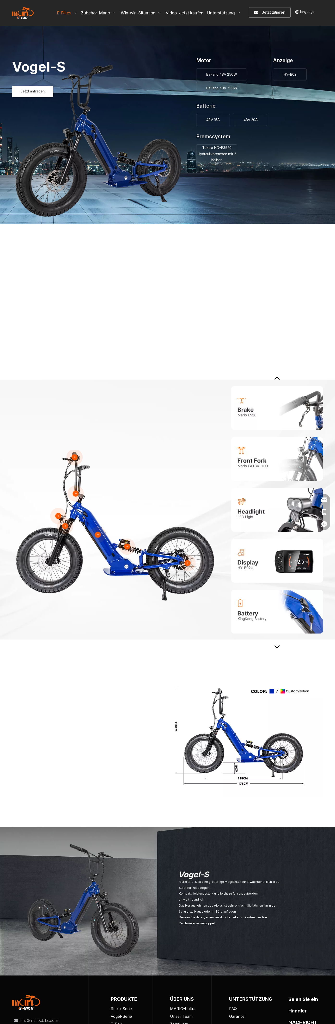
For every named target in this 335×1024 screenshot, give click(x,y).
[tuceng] (26, 1002)
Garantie (236, 1016)
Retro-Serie (121, 1008)
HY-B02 (289, 74)
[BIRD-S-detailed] (115, 525)
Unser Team (181, 1016)
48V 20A (251, 119)
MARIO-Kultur (183, 1008)
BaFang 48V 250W (221, 74)
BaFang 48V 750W (221, 88)
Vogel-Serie (121, 1016)
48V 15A (213, 119)
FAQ (233, 1008)
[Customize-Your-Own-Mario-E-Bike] (241, 737)
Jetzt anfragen (33, 91)
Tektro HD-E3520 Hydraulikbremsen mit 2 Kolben (216, 153)
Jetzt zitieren (269, 12)
